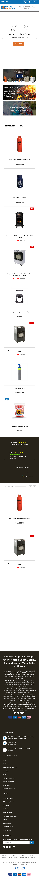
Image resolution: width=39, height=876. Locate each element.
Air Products (7, 830)
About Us (6, 771)
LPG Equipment (7, 812)
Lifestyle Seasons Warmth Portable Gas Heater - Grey (20, 350)
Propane (7, 690)
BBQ (23, 690)
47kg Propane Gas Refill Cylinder (19, 159)
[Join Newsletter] (32, 842)
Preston (18, 682)
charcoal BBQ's (8, 697)
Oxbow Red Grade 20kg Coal (19, 426)
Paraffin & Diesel (8, 827)
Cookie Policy (24, 864)
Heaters (5, 809)
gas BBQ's (30, 695)
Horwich (16, 684)
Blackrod (31, 682)
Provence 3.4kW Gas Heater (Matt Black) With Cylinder (20, 236)
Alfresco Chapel (8, 798)
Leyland (12, 682)
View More (18, 44)
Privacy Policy (26, 862)
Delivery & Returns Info (10, 767)
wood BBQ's (20, 697)
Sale (22, 126)
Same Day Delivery (21, 692)
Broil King (19, 698)
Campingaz (6, 805)
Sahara (24, 698)
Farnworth (15, 686)
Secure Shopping (8, 781)
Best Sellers (10, 126)
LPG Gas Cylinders (8, 802)
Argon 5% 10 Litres (19, 388)
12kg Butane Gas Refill (19, 198)
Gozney (6, 698)
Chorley (7, 682)
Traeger (12, 698)
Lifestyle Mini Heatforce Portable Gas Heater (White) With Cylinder (20, 274)
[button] (5, 460)
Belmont (24, 686)
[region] (19, 460)
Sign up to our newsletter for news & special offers (17, 839)
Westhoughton (24, 684)
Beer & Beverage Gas (10, 816)
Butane (12, 690)
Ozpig (29, 698)
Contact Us (6, 764)
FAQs (4, 774)
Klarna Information (9, 789)
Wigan (11, 684)
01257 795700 (6, 2)
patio (17, 690)
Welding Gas (7, 823)
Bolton (32, 684)
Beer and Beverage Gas (18, 703)
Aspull (6, 684)
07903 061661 (12, 745)
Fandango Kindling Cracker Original (19, 312)
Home (4, 760)
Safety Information (9, 778)
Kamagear (13, 700)
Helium (5, 820)
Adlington (24, 682)
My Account (6, 785)
